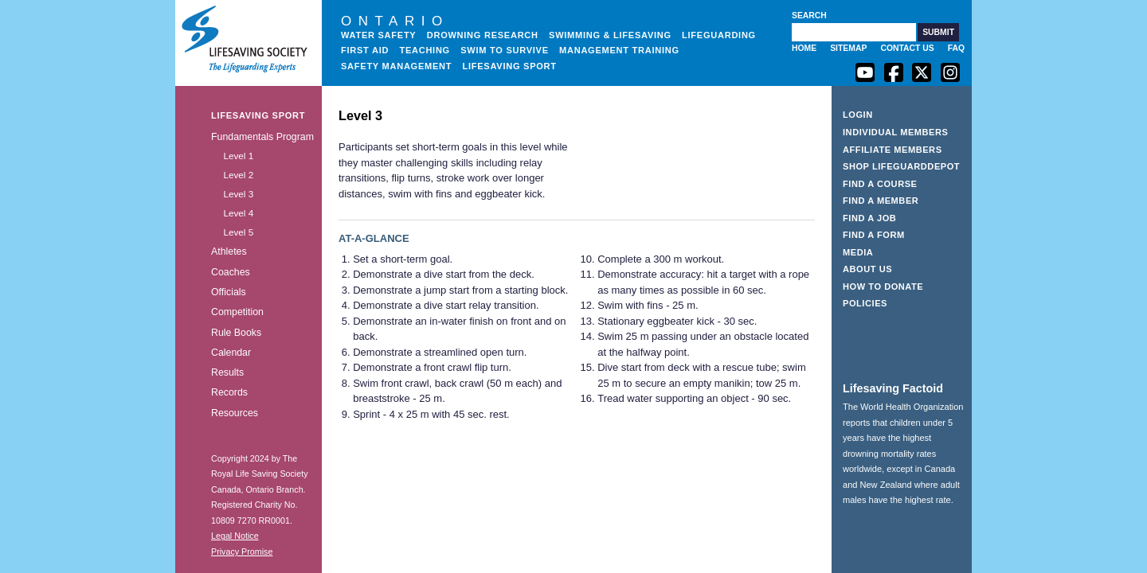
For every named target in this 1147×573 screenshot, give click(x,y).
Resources (234, 413)
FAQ (956, 48)
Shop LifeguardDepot (901, 166)
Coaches (230, 272)
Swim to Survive (504, 50)
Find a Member (880, 200)
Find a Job (869, 218)
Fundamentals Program (262, 136)
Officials (228, 292)
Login (858, 114)
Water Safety (378, 35)
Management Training (619, 50)
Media (858, 252)
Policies (865, 303)
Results (227, 372)
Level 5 (238, 232)
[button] (938, 32)
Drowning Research (482, 35)
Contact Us (907, 48)
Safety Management (396, 66)
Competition (237, 312)
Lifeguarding (719, 35)
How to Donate (883, 286)
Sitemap (848, 48)
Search (809, 15)
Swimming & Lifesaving (610, 35)
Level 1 (238, 155)
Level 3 (238, 194)
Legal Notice (235, 535)
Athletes (229, 251)
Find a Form (874, 235)
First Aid (365, 50)
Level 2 (238, 175)
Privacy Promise (241, 551)
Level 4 (238, 213)
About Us (867, 269)
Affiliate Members (892, 149)
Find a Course (880, 184)
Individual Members (896, 132)
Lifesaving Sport (510, 66)
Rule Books (236, 332)
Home (804, 48)
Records (229, 392)
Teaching (424, 50)
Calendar (231, 352)
